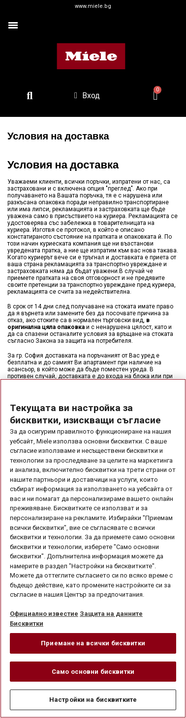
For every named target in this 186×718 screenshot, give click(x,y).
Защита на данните (111, 613)
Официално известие (44, 613)
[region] (93, 548)
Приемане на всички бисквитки (93, 643)
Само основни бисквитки (93, 671)
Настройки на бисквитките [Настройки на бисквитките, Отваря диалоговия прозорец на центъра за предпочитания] (93, 699)
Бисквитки (26, 623)
